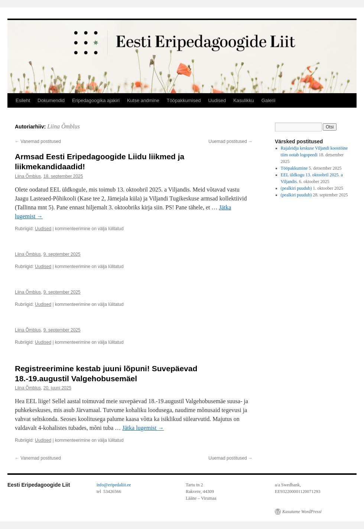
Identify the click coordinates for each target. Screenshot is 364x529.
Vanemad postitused (38, 141)
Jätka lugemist (143, 428)
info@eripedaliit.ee (114, 484)
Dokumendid (51, 100)
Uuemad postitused (230, 141)
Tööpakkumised (184, 100)
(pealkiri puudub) (296, 188)
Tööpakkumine (294, 168)
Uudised (217, 100)
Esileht (23, 100)
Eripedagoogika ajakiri (96, 100)
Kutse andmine (143, 100)
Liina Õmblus (63, 126)
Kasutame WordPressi (302, 511)
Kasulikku (243, 100)
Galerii (268, 100)
